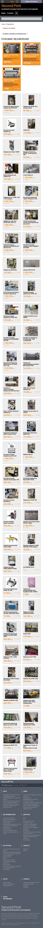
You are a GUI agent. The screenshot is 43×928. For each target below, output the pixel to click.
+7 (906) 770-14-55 (5, 924)
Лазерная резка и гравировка (30, 804)
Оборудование (10, 24)
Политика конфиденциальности (31, 882)
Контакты (25, 887)
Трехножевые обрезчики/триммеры (12, 852)
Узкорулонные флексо (8, 818)
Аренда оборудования (8, 884)
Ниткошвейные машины (9, 860)
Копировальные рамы (28, 821)
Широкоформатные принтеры (30, 799)
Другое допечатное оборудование (31, 835)
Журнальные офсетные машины (11, 804)
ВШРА (4, 858)
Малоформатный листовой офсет (11, 794)
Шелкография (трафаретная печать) (12, 824)
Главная (3, 24)
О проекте (26, 879)
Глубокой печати (7, 829)
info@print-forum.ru (16, 924)
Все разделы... (27, 839)
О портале (10, 13)
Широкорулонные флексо (9, 819)
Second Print (11, 6)
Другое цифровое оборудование (31, 805)
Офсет (5, 791)
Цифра (25, 791)
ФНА (24, 818)
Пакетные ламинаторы (8, 867)
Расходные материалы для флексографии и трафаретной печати (10, 832)
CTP (24, 819)
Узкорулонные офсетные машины (11, 801)
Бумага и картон (7, 882)
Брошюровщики (7, 856)
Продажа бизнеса (7, 885)
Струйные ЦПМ (27, 798)
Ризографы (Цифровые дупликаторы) (32, 802)
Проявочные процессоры (29, 825)
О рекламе (26, 885)
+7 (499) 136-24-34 (34, 923)
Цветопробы (26, 830)
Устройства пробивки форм (30, 824)
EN (16, 13)
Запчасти (26, 845)
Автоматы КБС (6, 864)
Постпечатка (7, 845)
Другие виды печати (9, 814)
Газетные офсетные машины (10, 802)
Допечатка (26, 814)
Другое (5, 879)
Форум (3, 13)
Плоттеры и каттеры (28, 801)
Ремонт (25, 850)
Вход (12, 1)
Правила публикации (28, 884)
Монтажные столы (27, 822)
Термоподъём (6, 827)
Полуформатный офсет (9, 796)
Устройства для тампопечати (10, 825)
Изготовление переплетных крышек (12, 866)
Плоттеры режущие (8, 855)
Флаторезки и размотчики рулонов (11, 853)
